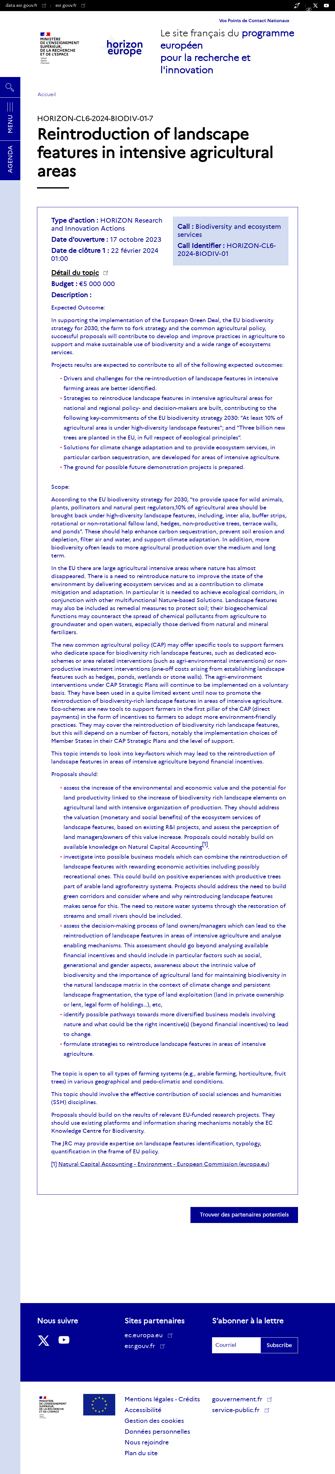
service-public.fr (238, 1410)
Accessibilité (143, 1410)
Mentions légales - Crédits (162, 1399)
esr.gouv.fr (70, 5)
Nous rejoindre (147, 1442)
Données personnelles (157, 1431)
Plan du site (141, 1453)
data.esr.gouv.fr (26, 5)
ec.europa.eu (146, 1335)
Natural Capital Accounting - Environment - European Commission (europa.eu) (163, 1164)
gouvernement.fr (239, 1399)
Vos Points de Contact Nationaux (254, 20)
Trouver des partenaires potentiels (244, 1215)
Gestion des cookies (154, 1420)
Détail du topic (75, 273)
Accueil (47, 94)
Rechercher (10, 87)
